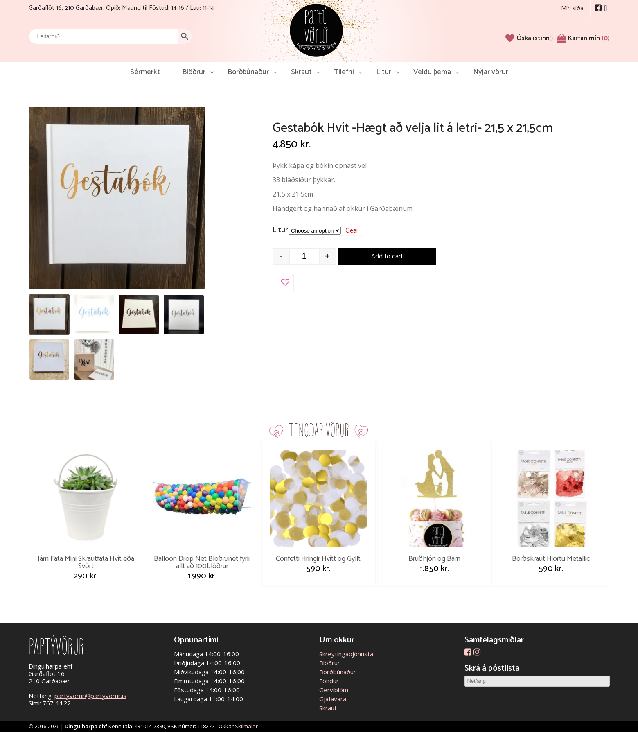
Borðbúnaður (248, 72)
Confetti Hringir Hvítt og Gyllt (318, 559)
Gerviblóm (333, 690)
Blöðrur (193, 72)
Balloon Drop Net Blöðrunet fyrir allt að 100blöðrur (202, 562)
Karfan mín (589, 38)
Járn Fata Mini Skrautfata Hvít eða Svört (86, 562)
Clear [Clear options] (351, 231)
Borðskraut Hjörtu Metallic (551, 559)
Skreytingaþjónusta (346, 654)
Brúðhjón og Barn (434, 559)
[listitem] (49, 315)
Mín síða (572, 8)
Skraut (301, 72)
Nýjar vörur (490, 72)
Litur (383, 72)
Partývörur (316, 29)
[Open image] (117, 198)
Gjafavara (332, 699)
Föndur (329, 681)
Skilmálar (246, 726)
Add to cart (387, 256)
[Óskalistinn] (534, 38)
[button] (285, 282)
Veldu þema (432, 72)
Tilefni (344, 72)
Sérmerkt (145, 72)
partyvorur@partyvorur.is (90, 695)
